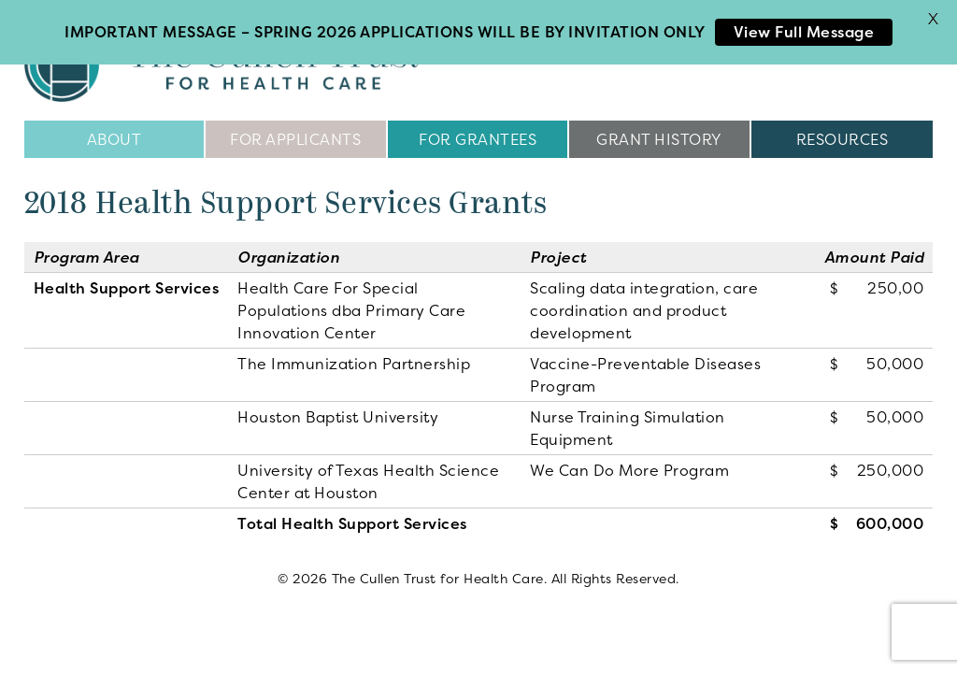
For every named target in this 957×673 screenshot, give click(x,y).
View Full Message (804, 31)
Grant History (659, 132)
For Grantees (477, 132)
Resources (842, 132)
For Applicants (295, 132)
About (114, 132)
